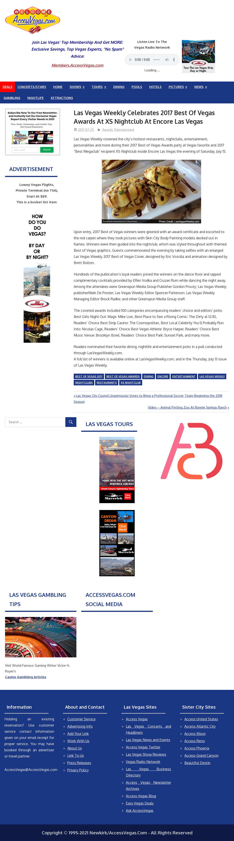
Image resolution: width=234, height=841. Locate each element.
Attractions (62, 98)
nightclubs (84, 382)
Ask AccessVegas (139, 810)
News (199, 87)
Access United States (201, 719)
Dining (119, 87)
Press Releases (79, 763)
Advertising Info (80, 726)
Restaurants (107, 382)
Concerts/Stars (31, 87)
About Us (74, 748)
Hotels (155, 87)
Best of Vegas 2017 (88, 376)
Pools (137, 87)
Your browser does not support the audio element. (152, 60)
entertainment (184, 376)
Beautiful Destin (197, 763)
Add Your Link (78, 733)
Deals (7, 87)
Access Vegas (137, 719)
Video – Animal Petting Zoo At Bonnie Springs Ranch (187, 407)
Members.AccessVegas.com (77, 65)
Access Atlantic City (200, 726)
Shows (75, 87)
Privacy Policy (78, 770)
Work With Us (78, 741)
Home (57, 87)
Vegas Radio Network (143, 761)
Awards (107, 129)
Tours (97, 87)
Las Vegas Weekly (212, 376)
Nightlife (35, 98)
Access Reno (194, 741)
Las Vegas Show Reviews (146, 754)
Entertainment (124, 129)
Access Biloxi (195, 733)
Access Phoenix (196, 748)
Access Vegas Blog (141, 796)
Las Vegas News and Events (148, 740)
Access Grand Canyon (201, 755)
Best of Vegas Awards (123, 376)
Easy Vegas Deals (140, 803)
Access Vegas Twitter (143, 747)
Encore (162, 376)
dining (148, 376)
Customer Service (81, 719)
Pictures (176, 87)
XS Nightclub (131, 382)
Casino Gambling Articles (25, 677)
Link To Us (75, 755)
